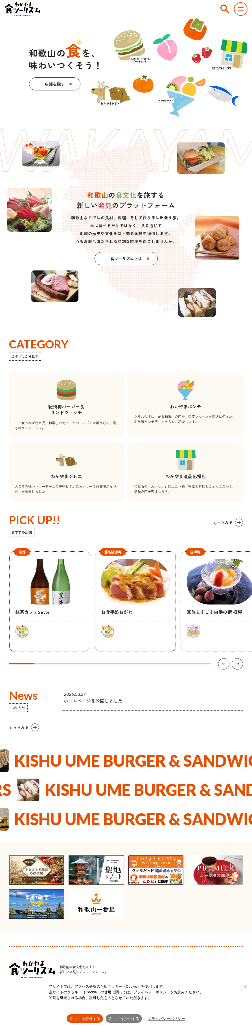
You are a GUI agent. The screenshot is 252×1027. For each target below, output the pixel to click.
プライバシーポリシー (166, 1019)
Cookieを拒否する (124, 1019)
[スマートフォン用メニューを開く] (240, 9)
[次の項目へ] (237, 664)
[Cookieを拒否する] (245, 986)
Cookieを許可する (85, 1019)
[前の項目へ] (223, 664)
